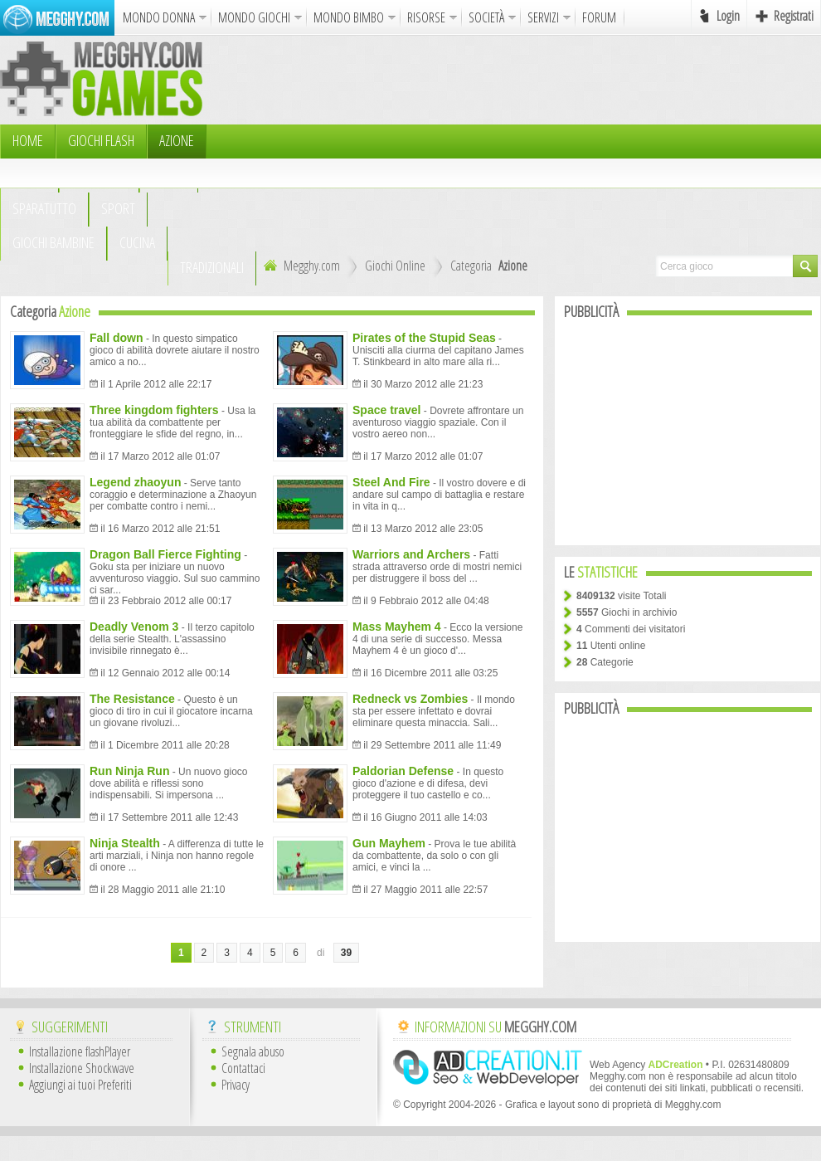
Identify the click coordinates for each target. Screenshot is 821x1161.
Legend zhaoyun (135, 482)
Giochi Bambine (53, 242)
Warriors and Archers (411, 554)
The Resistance (132, 698)
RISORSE (426, 17)
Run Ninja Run (129, 771)
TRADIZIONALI (212, 267)
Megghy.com (300, 265)
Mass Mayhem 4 (396, 626)
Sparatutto (44, 208)
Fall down (116, 337)
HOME (27, 140)
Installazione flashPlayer (79, 1051)
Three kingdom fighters (154, 410)
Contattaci (243, 1068)
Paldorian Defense (403, 771)
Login (728, 16)
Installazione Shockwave (81, 1068)
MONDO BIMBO (348, 17)
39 (346, 953)
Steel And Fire (391, 482)
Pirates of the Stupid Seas (424, 337)
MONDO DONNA (159, 17)
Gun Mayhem (388, 843)
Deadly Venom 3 (134, 626)
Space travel (386, 410)
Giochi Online (395, 265)
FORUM (599, 17)
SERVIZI (543, 17)
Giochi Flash (101, 140)
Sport (118, 208)
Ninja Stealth (125, 843)
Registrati (794, 16)
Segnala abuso (252, 1051)
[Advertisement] (343, 145)
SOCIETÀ (486, 17)
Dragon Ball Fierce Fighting (165, 554)
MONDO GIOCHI (254, 17)
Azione (176, 140)
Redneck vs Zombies (410, 698)
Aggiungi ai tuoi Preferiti (80, 1085)
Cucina (137, 242)
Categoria (471, 265)
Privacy (235, 1085)
